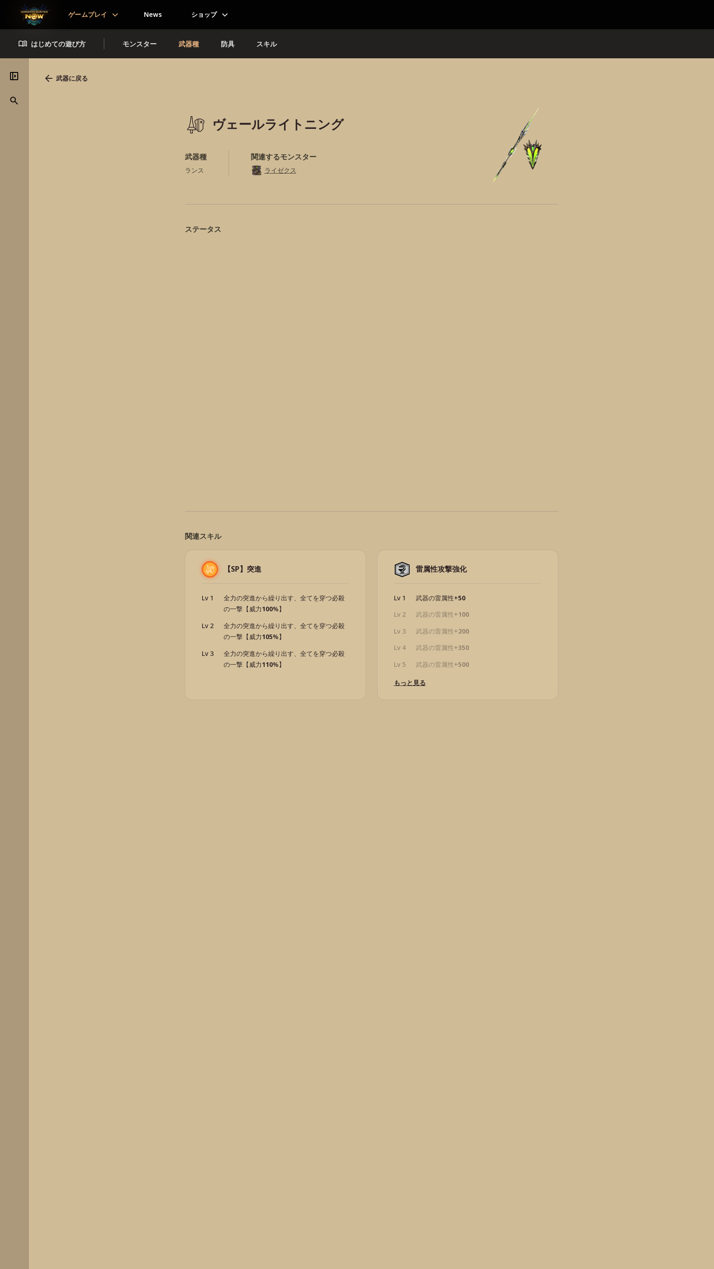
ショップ (204, 14)
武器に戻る (191, 78)
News (153, 14)
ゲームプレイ (87, 14)
